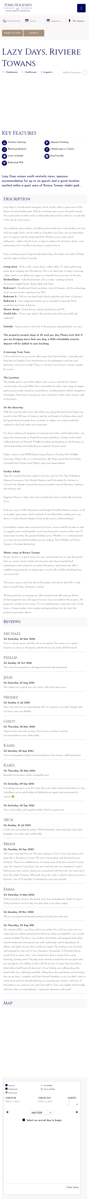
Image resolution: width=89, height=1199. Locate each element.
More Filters (12, 33)
